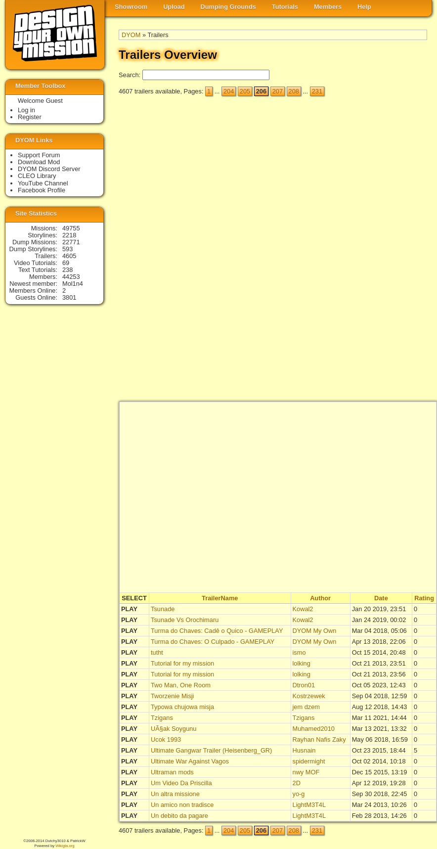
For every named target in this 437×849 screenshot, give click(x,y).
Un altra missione (175, 794)
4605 (69, 256)
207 (277, 91)
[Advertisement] (387, 252)
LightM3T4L (309, 804)
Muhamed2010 (314, 728)
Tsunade (163, 609)
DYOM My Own (315, 630)
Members (328, 6)
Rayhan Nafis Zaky (319, 739)
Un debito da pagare (179, 815)
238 (67, 269)
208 (294, 91)
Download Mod (39, 162)
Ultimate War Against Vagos (190, 761)
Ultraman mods (172, 772)
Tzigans (162, 717)
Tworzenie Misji (172, 696)
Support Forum (39, 155)
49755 (71, 228)
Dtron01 (304, 685)
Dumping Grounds (228, 6)
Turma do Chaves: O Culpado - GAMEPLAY (212, 641)
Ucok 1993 (166, 739)
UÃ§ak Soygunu (173, 728)
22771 (71, 242)
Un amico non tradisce (182, 804)
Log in (26, 110)
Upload (173, 6)
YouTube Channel (43, 183)
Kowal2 (303, 609)
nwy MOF (306, 772)
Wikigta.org (64, 846)
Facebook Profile (41, 190)
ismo (299, 652)
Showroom (131, 6)
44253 (71, 276)
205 (245, 91)
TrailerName (220, 598)
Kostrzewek (309, 696)
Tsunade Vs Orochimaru (184, 620)
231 (317, 91)
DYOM (131, 35)
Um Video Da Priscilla (181, 783)
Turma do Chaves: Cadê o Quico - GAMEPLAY (217, 630)
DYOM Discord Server (49, 169)
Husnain (304, 750)
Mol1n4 (72, 283)
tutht (157, 652)
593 (67, 249)
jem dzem (306, 707)
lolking (301, 663)
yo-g (299, 794)
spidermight (309, 761)
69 (65, 263)
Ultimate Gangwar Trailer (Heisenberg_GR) (211, 750)
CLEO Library (37, 175)
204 (228, 91)
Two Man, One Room (181, 685)
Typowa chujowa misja (182, 707)
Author (320, 598)
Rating (424, 598)
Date (381, 598)
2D (297, 783)
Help (364, 6)
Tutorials (285, 6)
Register (30, 117)
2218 (69, 235)
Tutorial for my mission (182, 663)
